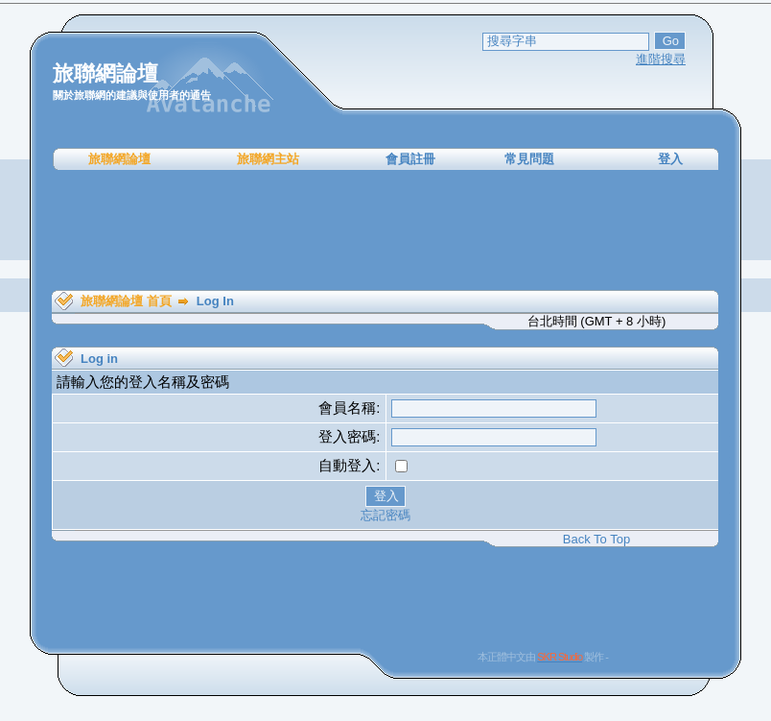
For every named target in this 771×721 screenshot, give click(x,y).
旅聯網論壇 (119, 159)
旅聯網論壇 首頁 (126, 301)
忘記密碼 (385, 515)
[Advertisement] (385, 230)
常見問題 (529, 159)
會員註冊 (410, 159)
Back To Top (596, 539)
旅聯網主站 (268, 159)
